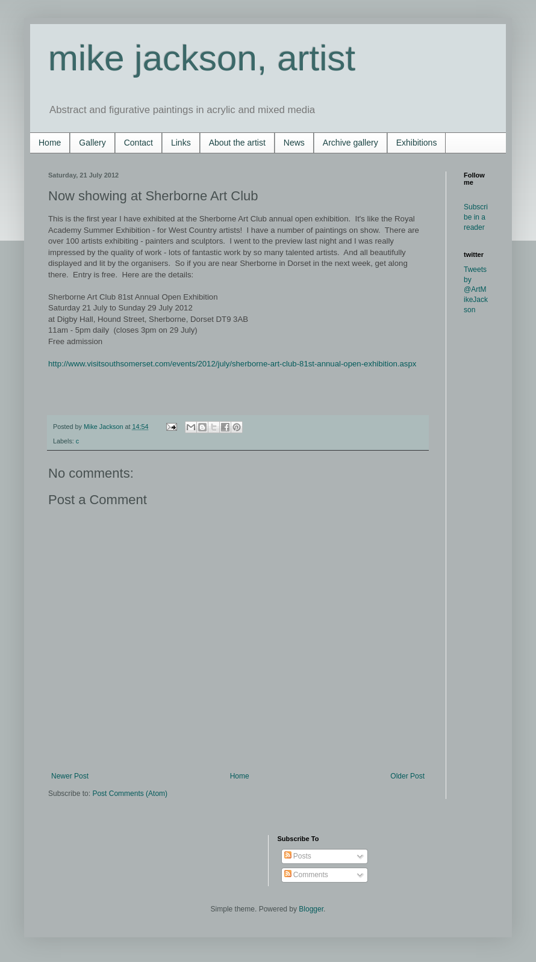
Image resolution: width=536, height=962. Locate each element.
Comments (306, 875)
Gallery (92, 142)
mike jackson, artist (201, 58)
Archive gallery (350, 142)
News (294, 142)
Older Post (407, 776)
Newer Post (70, 776)
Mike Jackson (104, 426)
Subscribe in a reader (476, 217)
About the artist (237, 142)
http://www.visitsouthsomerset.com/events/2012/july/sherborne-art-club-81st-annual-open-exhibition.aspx (232, 363)
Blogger (311, 909)
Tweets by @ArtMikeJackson (476, 289)
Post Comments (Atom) (129, 793)
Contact (138, 142)
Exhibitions (416, 142)
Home (50, 142)
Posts (297, 856)
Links (181, 142)
